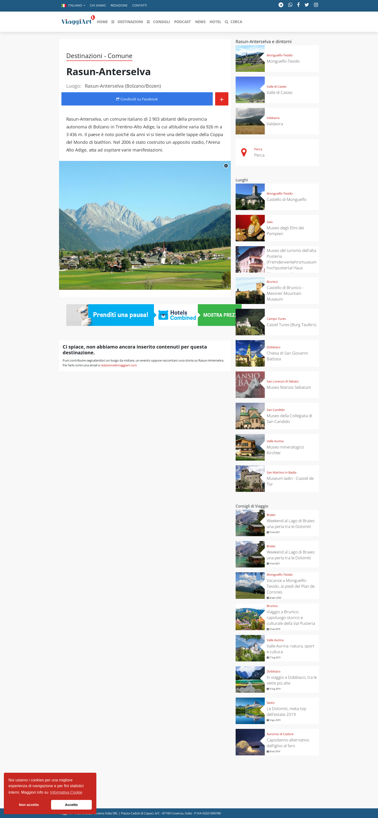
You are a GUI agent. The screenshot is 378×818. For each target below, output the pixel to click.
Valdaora (273, 118)
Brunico (272, 281)
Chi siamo (98, 5)
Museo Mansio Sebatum (289, 387)
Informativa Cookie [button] (66, 792)
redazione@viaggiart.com (118, 365)
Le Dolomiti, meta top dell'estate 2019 (286, 711)
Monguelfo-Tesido (280, 55)
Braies (271, 515)
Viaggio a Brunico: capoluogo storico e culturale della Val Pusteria (291, 617)
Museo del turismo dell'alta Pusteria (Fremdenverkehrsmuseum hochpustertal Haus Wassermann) (292, 262)
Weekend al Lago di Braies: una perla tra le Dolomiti (291, 523)
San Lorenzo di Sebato (283, 381)
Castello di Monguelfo (286, 199)
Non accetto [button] (29, 805)
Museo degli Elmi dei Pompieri (285, 230)
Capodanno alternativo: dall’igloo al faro (288, 742)
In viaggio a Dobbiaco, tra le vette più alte (292, 680)
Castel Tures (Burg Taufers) (291, 324)
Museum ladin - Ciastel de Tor (290, 481)
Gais (270, 222)
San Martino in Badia (281, 472)
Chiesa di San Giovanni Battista (287, 356)
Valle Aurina (275, 441)
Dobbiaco (273, 347)
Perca (258, 149)
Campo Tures (276, 319)
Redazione (119, 5)
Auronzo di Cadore (280, 734)
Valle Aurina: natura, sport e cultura (290, 648)
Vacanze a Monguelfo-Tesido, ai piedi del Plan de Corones (291, 586)
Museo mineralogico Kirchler (285, 449)
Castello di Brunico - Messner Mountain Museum (285, 293)
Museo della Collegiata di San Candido (289, 418)
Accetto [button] (71, 805)
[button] (73, 5)
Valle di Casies (276, 86)
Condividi (137, 99)
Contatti (139, 5)
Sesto (271, 702)
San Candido (276, 410)
